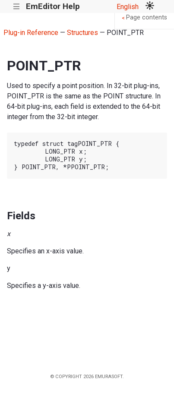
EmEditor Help (53, 6)
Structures (82, 32)
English (128, 7)
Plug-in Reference (30, 32)
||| (17, 6)
